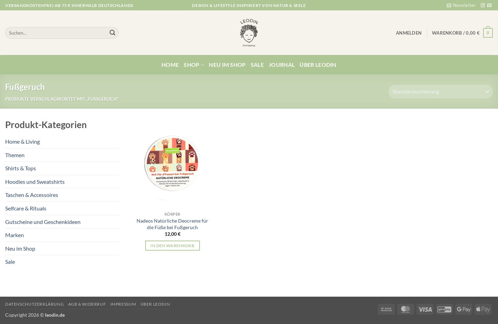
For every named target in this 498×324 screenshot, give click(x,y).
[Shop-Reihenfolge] (440, 91)
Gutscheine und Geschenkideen (43, 221)
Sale (257, 64)
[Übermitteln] (112, 33)
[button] (461, 5)
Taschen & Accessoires (31, 194)
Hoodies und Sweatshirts (35, 181)
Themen (15, 155)
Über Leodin (317, 64)
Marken (14, 235)
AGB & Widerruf (87, 304)
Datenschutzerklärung (34, 304)
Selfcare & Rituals (25, 208)
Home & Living (22, 141)
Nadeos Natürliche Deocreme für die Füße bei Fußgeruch (172, 224)
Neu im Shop (227, 64)
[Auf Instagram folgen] (483, 5)
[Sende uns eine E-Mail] (489, 5)
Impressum (123, 304)
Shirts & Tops (20, 168)
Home (170, 64)
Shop (194, 64)
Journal (282, 64)
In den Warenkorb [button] (172, 245)
